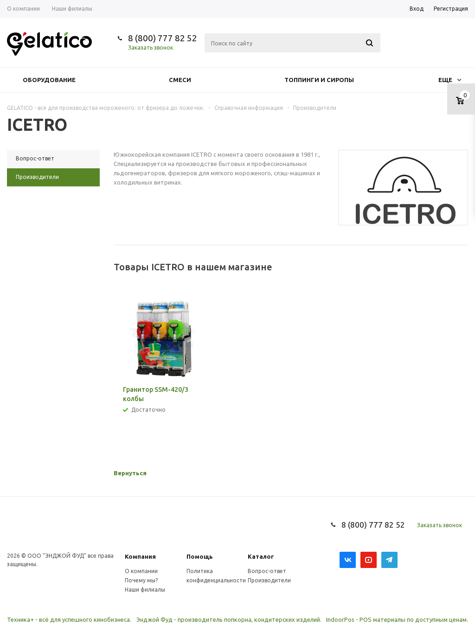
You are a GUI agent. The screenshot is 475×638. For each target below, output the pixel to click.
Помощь (199, 556)
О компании (141, 571)
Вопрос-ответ (267, 571)
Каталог (261, 556)
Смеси (180, 80)
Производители (269, 580)
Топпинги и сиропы (319, 80)
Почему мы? (141, 580)
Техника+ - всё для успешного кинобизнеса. (69, 619)
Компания (140, 556)
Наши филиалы (145, 590)
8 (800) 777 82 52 (162, 38)
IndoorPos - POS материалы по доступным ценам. (397, 619)
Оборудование (49, 80)
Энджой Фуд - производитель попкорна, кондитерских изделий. (228, 619)
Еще (449, 80)
